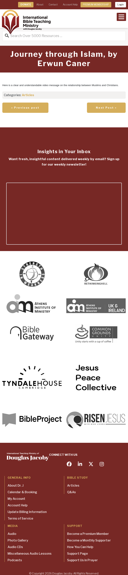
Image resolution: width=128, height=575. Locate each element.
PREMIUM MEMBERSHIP (96, 4)
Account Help (70, 4)
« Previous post (25, 107)
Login (120, 4)
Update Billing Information (27, 512)
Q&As (71, 492)
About (39, 4)
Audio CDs (15, 547)
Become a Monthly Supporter (89, 540)
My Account (16, 499)
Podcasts (15, 560)
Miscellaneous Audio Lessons (30, 553)
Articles (28, 95)
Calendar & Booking (22, 492)
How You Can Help (80, 547)
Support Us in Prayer (82, 560)
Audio (12, 534)
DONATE (25, 4)
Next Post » (106, 107)
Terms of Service (20, 518)
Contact (53, 4)
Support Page (77, 553)
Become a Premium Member (88, 534)
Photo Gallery (18, 540)
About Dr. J (16, 485)
